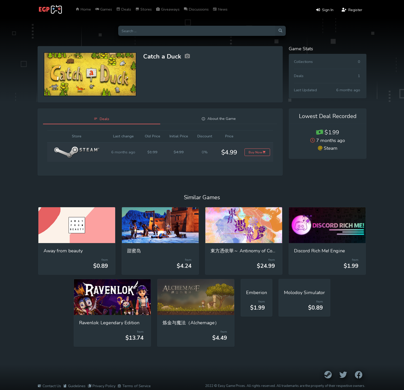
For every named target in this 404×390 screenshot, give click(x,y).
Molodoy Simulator (304, 292)
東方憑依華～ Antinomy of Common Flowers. (258, 251)
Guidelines (74, 385)
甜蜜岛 (134, 251)
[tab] (101, 119)
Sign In (324, 9)
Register (352, 9)
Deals (123, 9)
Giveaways (168, 9)
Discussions (196, 9)
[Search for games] (196, 31)
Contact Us (49, 385)
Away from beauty (63, 251)
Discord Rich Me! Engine (319, 251)
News (220, 9)
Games (103, 9)
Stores (143, 9)
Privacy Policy (101, 385)
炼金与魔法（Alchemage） (191, 323)
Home (83, 9)
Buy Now (257, 152)
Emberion (256, 292)
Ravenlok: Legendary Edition (109, 323)
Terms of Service (134, 385)
